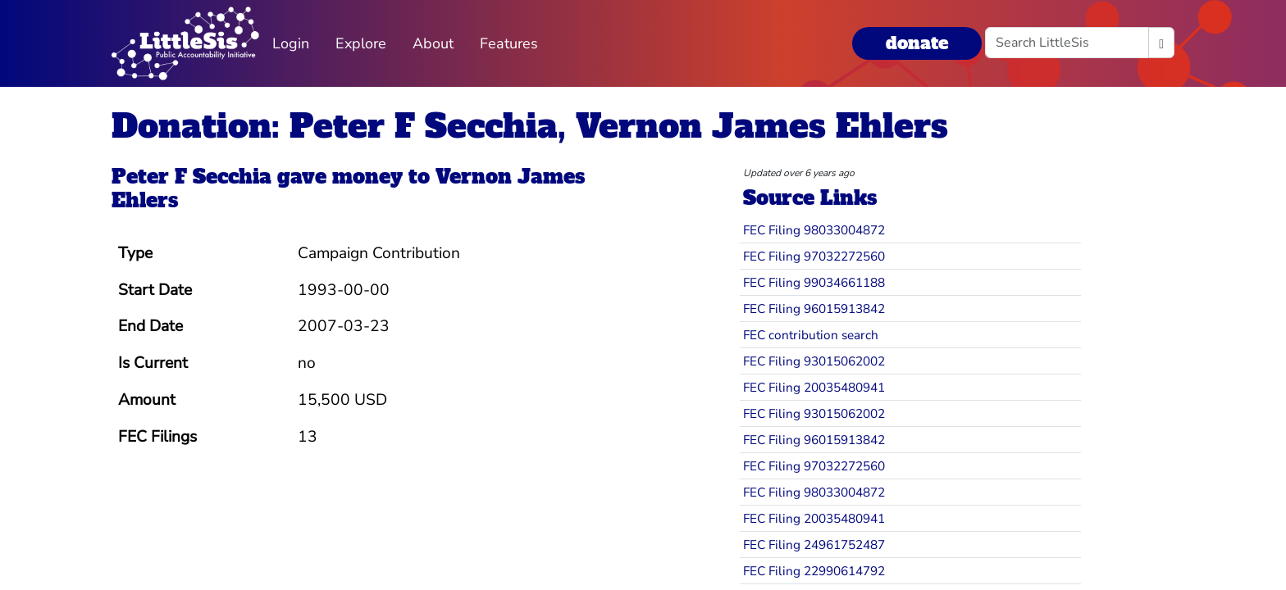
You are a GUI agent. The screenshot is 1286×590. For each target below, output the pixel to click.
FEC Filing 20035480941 (814, 387)
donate (917, 43)
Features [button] (509, 43)
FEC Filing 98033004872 (814, 229)
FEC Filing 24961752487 (814, 544)
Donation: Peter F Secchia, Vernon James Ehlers (530, 126)
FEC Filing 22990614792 (814, 570)
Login (290, 43)
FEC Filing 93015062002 (814, 361)
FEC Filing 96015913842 (814, 308)
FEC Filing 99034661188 (814, 282)
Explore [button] (360, 43)
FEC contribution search (810, 334)
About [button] (433, 43)
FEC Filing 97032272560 (814, 256)
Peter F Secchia (191, 176)
